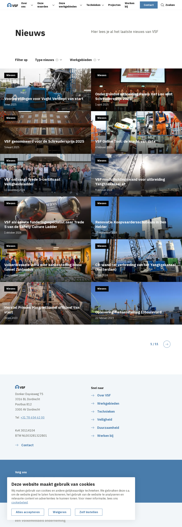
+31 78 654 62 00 (33, 417)
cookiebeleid (19, 502)
